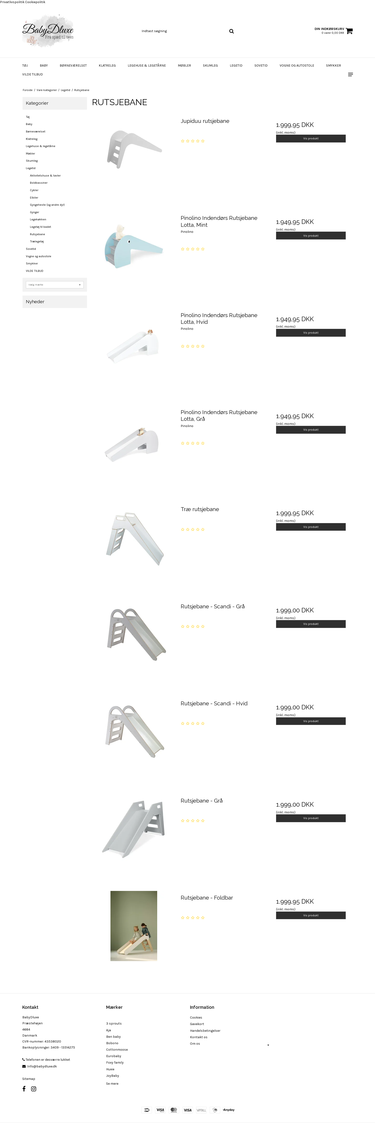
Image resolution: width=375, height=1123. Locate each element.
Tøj (25, 65)
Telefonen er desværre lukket (46, 1060)
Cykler (34, 190)
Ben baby (113, 1037)
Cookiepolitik (35, 2)
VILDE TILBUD (32, 74)
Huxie (110, 1069)
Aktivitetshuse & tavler (45, 175)
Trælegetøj (37, 241)
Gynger (34, 212)
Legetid (236, 65)
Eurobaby (113, 1056)
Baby (44, 65)
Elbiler (34, 197)
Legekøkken (38, 219)
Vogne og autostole (297, 65)
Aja (108, 1030)
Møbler (184, 65)
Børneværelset (73, 65)
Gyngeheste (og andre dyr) (47, 204)
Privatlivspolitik (12, 2)
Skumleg (210, 65)
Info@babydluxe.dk (42, 1066)
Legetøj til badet (40, 226)
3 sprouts (114, 1023)
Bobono (112, 1043)
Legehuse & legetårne (147, 65)
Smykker (333, 65)
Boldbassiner (38, 182)
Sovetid (261, 65)
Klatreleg (107, 65)
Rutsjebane (37, 234)
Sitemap (28, 1079)
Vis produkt (310, 138)
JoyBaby (112, 1076)
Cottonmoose (117, 1050)
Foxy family (115, 1062)
